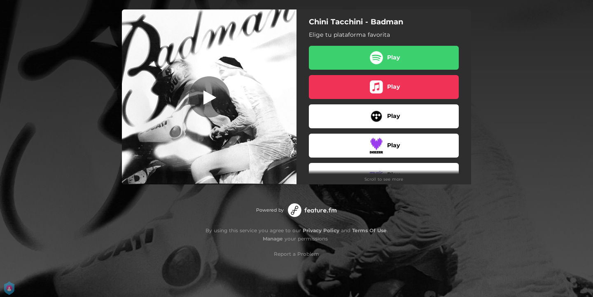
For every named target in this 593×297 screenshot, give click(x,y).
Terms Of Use (369, 230)
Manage (273, 239)
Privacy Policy (321, 230)
